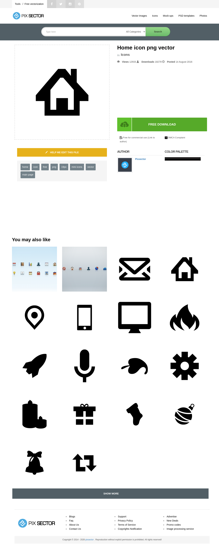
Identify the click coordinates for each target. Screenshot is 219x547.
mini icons (77, 167)
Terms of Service (127, 524)
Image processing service (180, 528)
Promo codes (174, 524)
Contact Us (75, 528)
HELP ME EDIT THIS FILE (62, 152)
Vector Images (139, 15)
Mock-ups (168, 15)
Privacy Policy (125, 520)
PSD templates (186, 15)
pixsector (89, 539)
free (45, 167)
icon (35, 167)
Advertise (172, 516)
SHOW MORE (110, 493)
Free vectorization (33, 4)
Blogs (72, 516)
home (25, 167)
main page (27, 174)
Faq (71, 520)
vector (90, 167)
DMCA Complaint (176, 137)
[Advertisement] (146, 91)
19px (63, 167)
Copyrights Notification (130, 528)
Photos (203, 15)
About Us (74, 524)
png (54, 167)
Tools (18, 4)
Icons (155, 15)
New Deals (172, 520)
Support (122, 516)
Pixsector (140, 159)
